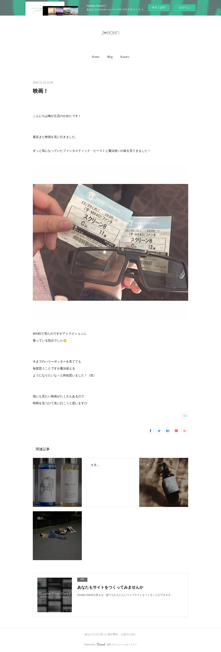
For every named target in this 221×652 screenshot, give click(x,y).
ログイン (184, 7)
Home (95, 57)
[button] (95, 56)
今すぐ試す (159, 7)
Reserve (124, 57)
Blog (110, 57)
